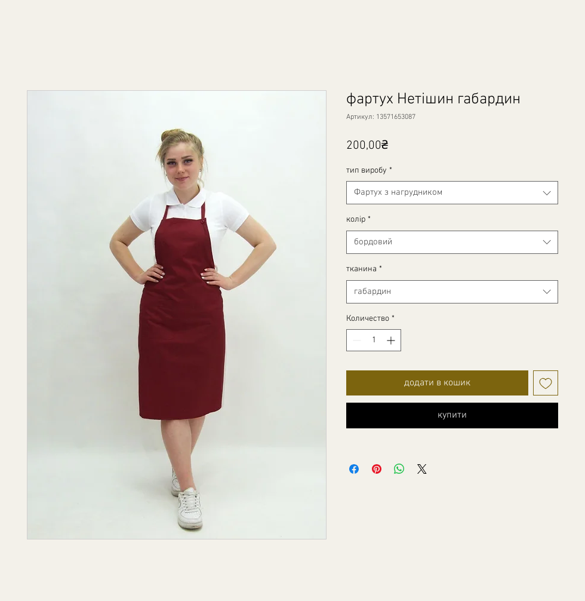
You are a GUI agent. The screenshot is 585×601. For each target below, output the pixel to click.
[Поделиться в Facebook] (354, 469)
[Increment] (391, 340)
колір (358, 219)
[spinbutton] (373, 340)
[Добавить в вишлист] (545, 382)
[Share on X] (422, 469)
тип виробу (369, 170)
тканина (364, 269)
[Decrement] (355, 340)
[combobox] (452, 192)
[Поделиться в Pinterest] (377, 469)
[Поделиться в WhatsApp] (399, 469)
